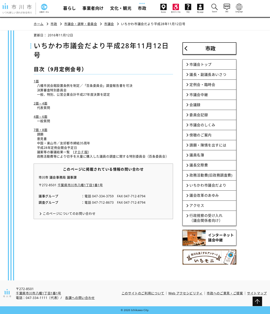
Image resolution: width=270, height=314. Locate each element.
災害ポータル (44, 8)
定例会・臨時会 (202, 84)
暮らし (69, 8)
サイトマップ (257, 293)
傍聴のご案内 (200, 135)
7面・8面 (41, 130)
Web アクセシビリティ (185, 293)
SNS (227, 8)
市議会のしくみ (202, 125)
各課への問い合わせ (80, 298)
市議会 (109, 24)
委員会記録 (198, 115)
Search (215, 8)
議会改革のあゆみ (204, 195)
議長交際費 (198, 165)
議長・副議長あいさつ (207, 74)
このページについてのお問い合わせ (69, 213)
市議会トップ (200, 64)
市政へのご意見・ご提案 (225, 293)
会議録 (195, 104)
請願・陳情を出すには (207, 145)
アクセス (196, 205)
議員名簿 (196, 155)
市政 (142, 8)
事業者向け (93, 8)
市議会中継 (198, 94)
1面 (36, 81)
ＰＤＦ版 (81, 152)
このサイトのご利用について (143, 293)
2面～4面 (41, 103)
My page (200, 8)
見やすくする (176, 8)
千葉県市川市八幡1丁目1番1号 (80, 185)
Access (163, 8)
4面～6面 (41, 116)
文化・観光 (120, 8)
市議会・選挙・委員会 (80, 24)
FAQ (188, 8)
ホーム (39, 24)
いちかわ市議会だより (207, 185)
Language (239, 8)
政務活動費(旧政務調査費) (210, 175)
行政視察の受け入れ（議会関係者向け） (206, 218)
